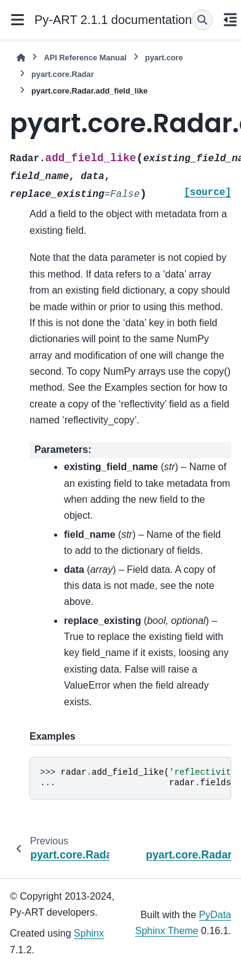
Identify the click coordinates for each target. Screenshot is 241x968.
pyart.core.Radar (62, 74)
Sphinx (89, 933)
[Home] (21, 57)
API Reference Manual (85, 57)
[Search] (202, 19)
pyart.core (164, 57)
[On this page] (230, 19)
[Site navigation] (17, 19)
